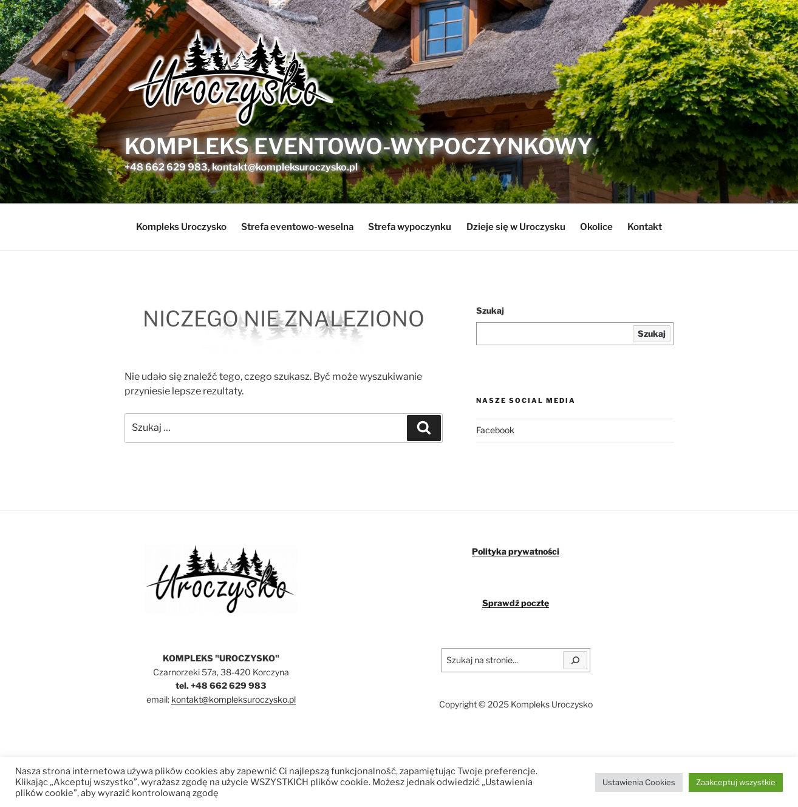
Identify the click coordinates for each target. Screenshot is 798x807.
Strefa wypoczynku (409, 226)
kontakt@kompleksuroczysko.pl (233, 699)
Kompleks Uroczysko (181, 226)
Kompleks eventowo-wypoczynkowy (358, 146)
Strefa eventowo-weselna (297, 226)
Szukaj (490, 310)
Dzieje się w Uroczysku (515, 226)
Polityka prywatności (515, 551)
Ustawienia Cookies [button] (638, 782)
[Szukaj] (575, 660)
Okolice (596, 226)
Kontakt (644, 226)
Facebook (495, 430)
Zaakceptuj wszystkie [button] (736, 782)
